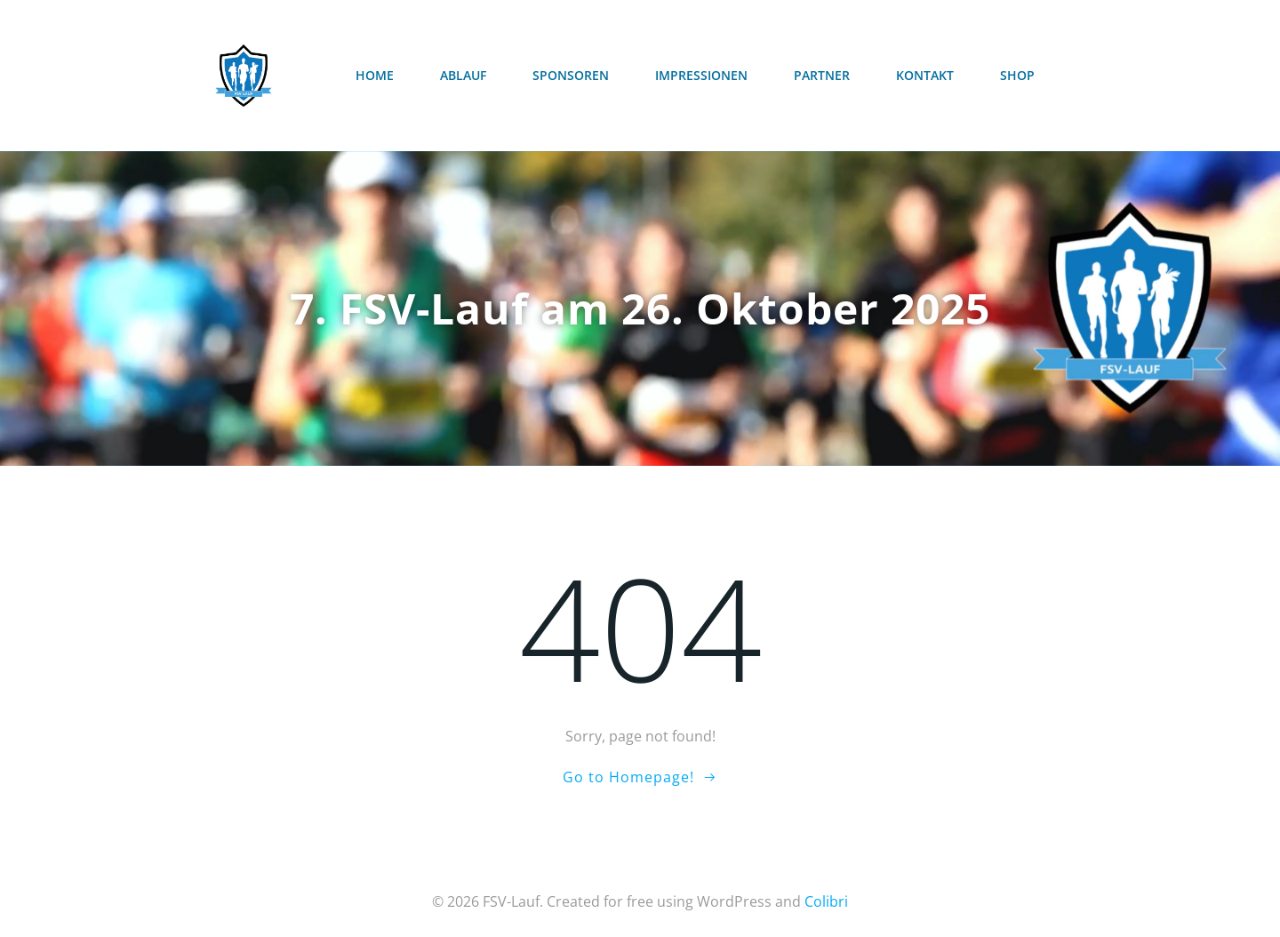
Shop (1017, 75)
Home (375, 75)
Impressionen (701, 75)
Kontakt (925, 75)
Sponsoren (570, 75)
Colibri (826, 901)
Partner (822, 75)
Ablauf (463, 75)
